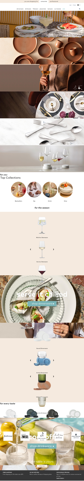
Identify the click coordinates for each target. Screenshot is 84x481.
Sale (64, 9)
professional (54, 1)
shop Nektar (9, 98)
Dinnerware (20, 9)
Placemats (43, 9)
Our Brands (57, 9)
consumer (44, 1)
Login (70, 5)
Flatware (35, 9)
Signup (74, 5)
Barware (50, 9)
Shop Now (42, 466)
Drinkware (28, 9)
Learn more (60, 478)
